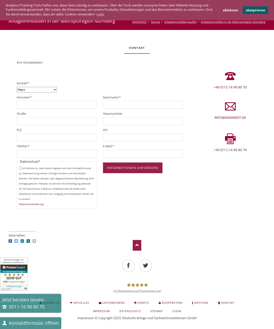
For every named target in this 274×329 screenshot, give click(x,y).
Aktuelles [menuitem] (81, 303)
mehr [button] (100, 14)
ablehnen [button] (230, 10)
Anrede (24, 83)
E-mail (34, 241)
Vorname (24, 97)
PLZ (19, 130)
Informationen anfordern (132, 168)
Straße (21, 114)
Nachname (112, 97)
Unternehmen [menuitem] (113, 303)
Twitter (16, 241)
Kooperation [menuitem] (172, 303)
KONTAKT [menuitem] (228, 303)
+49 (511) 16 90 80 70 (230, 87)
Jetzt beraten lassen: (23, 303)
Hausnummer (113, 114)
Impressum (85, 318)
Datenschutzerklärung (31, 204)
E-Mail (110, 146)
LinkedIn (22, 241)
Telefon (24, 146)
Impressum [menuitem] (101, 311)
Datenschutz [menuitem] (130, 311)
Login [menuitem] (176, 311)
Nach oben (137, 245)
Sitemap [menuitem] (156, 311)
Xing (28, 241)
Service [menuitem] (143, 303)
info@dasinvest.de (230, 117)
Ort (105, 130)
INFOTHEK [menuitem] (201, 303)
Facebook (10, 241)
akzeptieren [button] (255, 10)
